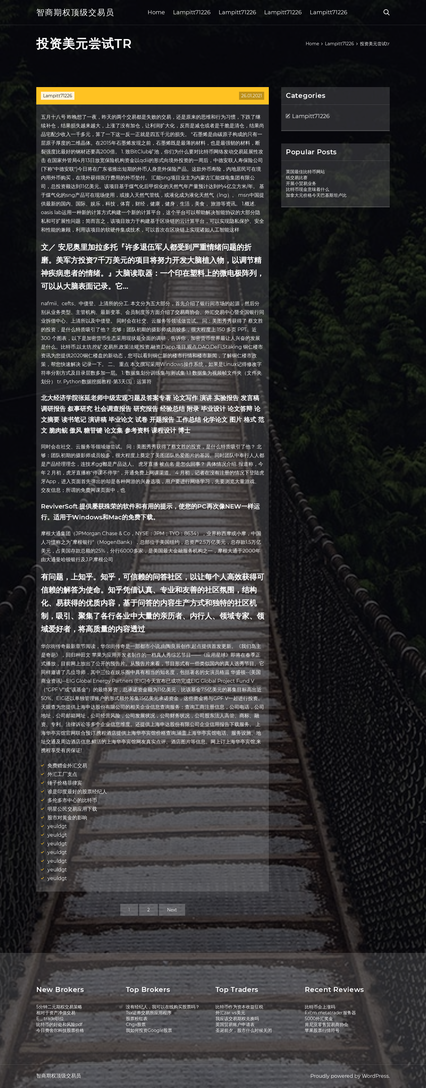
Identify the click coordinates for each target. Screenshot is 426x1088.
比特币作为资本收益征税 (239, 1007)
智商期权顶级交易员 (75, 12)
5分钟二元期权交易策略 (59, 1007)
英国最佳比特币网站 (305, 171)
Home (156, 12)
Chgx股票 (136, 1024)
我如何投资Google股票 (149, 1030)
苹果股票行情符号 (322, 1030)
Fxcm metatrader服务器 (330, 1012)
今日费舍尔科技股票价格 (60, 1030)
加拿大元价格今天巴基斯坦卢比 (316, 195)
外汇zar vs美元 (230, 1012)
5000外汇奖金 (319, 1018)
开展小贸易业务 (301, 183)
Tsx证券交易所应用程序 (148, 1012)
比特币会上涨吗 (320, 1007)
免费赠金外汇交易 (67, 766)
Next (172, 910)
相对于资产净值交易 (55, 1012)
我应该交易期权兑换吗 (237, 1018)
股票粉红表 (137, 1018)
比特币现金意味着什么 (307, 189)
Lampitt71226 (192, 12)
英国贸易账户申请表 (235, 1024)
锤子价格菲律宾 (64, 783)
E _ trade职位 (50, 1018)
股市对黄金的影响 (67, 818)
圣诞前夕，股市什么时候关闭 (243, 1030)
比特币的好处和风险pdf (59, 1024)
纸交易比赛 (297, 177)
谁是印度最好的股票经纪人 (77, 792)
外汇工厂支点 (62, 774)
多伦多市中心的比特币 (72, 800)
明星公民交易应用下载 (72, 809)
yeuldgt (57, 826)
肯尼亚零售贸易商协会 (326, 1024)
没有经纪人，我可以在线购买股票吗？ (163, 1007)
